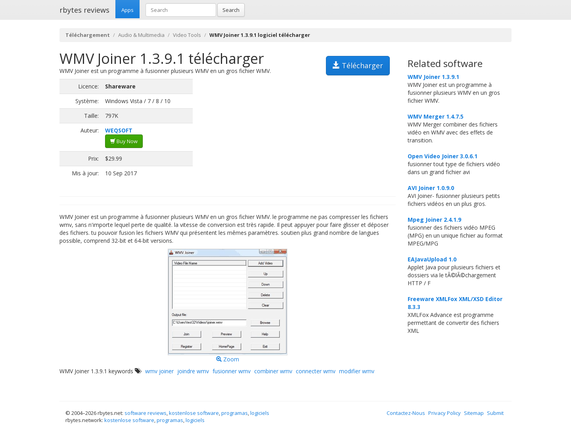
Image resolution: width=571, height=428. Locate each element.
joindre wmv (193, 371)
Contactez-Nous (406, 412)
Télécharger (358, 65)
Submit (495, 412)
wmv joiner (159, 371)
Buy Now (124, 141)
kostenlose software (194, 412)
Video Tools (187, 34)
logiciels (259, 412)
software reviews (146, 412)
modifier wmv (356, 371)
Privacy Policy (444, 412)
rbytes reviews (84, 10)
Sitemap (474, 412)
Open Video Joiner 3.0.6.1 (442, 156)
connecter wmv (315, 371)
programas (234, 412)
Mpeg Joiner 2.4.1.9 (434, 219)
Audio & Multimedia (141, 34)
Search (231, 9)
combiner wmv (273, 371)
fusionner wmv (232, 371)
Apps (127, 9)
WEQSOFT (118, 130)
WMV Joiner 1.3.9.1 (433, 77)
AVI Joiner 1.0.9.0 (431, 188)
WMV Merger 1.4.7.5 (436, 116)
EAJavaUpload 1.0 (432, 259)
